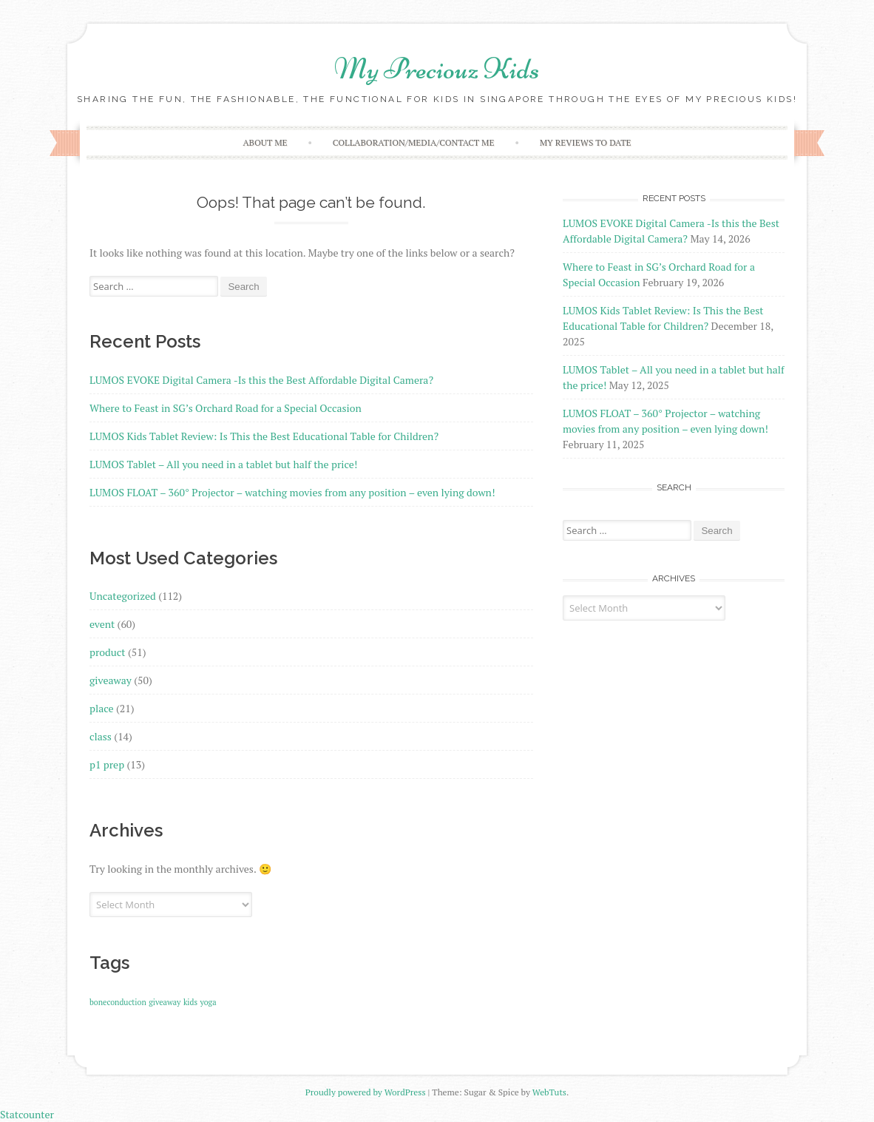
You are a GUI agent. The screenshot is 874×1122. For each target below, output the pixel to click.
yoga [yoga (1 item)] (208, 1002)
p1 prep (106, 764)
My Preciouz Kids (437, 69)
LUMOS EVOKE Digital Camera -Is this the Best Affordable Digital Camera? (261, 380)
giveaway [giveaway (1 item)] (164, 1002)
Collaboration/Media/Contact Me (414, 142)
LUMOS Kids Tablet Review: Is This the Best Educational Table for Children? (263, 436)
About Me (265, 142)
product (107, 652)
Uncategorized (122, 596)
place (101, 708)
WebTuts (549, 1092)
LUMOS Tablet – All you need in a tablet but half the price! (223, 464)
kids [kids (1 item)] (190, 1002)
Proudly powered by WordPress (365, 1092)
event (102, 624)
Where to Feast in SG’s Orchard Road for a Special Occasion (225, 408)
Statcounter (27, 1114)
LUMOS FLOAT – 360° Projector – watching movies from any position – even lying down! (292, 492)
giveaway (110, 680)
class (100, 736)
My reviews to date (585, 142)
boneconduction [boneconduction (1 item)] (117, 1002)
